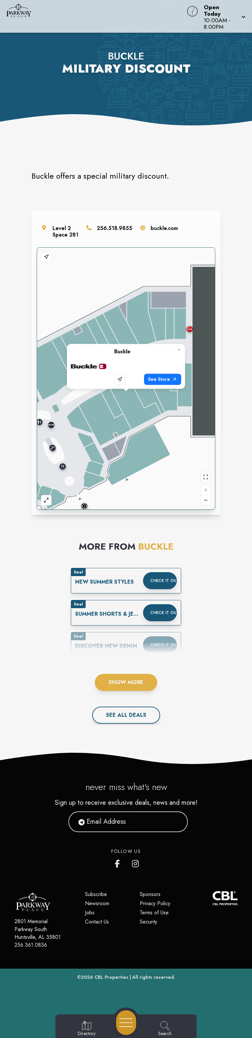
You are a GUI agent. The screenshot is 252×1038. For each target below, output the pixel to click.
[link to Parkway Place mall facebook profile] (119, 862)
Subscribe (96, 894)
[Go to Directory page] (86, 1029)
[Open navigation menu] (126, 1022)
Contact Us (97, 921)
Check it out (163, 581)
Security (148, 921)
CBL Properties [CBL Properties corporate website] (111, 977)
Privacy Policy (155, 903)
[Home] (95, 16)
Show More (126, 682)
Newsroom (97, 903)
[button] (223, 16)
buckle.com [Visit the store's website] (164, 228)
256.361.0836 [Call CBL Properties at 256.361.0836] (30, 945)
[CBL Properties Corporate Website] (213, 898)
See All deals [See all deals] (126, 715)
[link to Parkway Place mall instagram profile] (136, 862)
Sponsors (150, 894)
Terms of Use (154, 912)
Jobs (89, 912)
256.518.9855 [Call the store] (114, 228)
